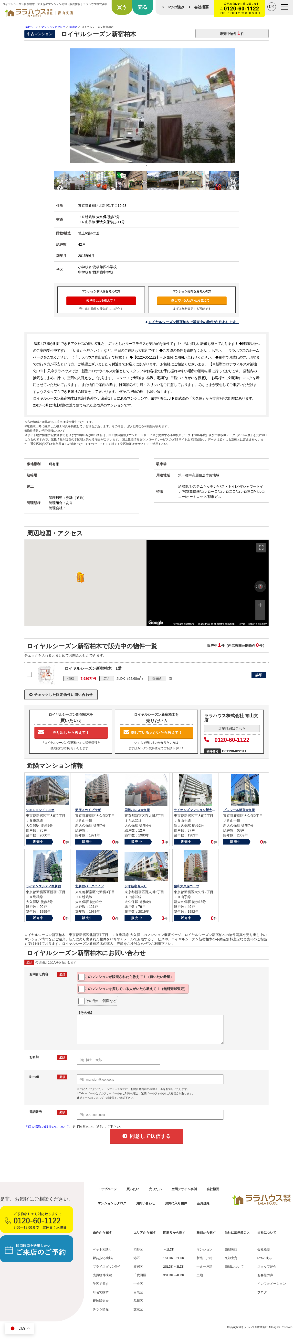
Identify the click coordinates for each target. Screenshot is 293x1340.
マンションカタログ (112, 1203)
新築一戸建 (204, 1258)
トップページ (107, 1189)
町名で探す (101, 1292)
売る (142, 7)
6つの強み (176, 7)
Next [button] (233, 179)
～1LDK (168, 1249)
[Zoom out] (260, 615)
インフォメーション (271, 1283)
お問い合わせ (145, 1203)
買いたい (132, 1189)
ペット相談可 (102, 1249)
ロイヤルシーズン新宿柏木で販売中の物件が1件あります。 (193, 322)
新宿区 (138, 1266)
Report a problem (257, 624)
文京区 (138, 1309)
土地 (200, 1275)
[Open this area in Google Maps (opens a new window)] (156, 622)
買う (122, 7)
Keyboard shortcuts (184, 624)
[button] (79, 577)
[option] (146, 109)
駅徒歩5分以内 (103, 1258)
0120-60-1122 (227, 740)
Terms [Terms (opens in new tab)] (241, 624)
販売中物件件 (232, 33)
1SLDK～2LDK (173, 1258)
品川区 (138, 1301)
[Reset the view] (260, 586)
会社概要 (201, 7)
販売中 (38, 842)
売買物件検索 (102, 1275)
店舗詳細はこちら (232, 728)
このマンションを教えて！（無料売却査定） (132, 989)
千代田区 (140, 1275)
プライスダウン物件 (107, 1266)
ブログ (262, 1292)
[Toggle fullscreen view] (261, 547)
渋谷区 (138, 1249)
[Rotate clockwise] (264, 586)
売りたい (155, 1189)
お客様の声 (265, 1275)
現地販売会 (101, 1301)
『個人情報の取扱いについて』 (48, 1127)
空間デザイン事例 (184, 1189)
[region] (207, 583)
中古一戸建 (204, 1266)
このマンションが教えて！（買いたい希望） (126, 977)
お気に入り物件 (176, 1203)
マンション (204, 1249)
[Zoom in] (260, 605)
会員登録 (203, 1203)
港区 (137, 1258)
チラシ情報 (101, 1309)
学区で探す (101, 1283)
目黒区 (138, 1292)
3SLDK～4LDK (173, 1275)
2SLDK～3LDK (173, 1266)
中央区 (138, 1283)
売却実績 (231, 1249)
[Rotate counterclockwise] (256, 586)
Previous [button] (59, 179)
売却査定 (231, 1258)
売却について (234, 1266)
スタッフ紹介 (266, 1266)
